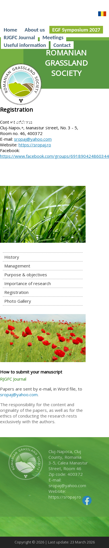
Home (10, 29)
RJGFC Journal (19, 37)
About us (35, 29)
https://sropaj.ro (35, 145)
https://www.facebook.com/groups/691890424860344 (54, 156)
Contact (62, 45)
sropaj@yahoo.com (33, 139)
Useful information (25, 45)
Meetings (53, 37)
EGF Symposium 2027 (76, 29)
